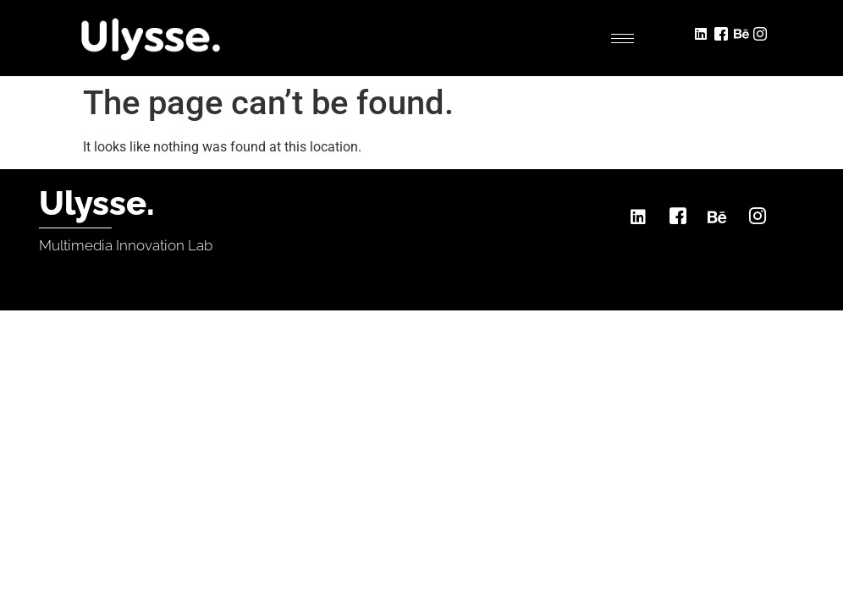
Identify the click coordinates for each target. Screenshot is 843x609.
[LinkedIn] (703, 31)
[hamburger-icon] (622, 38)
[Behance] (742, 31)
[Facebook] (722, 31)
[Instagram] (761, 31)
